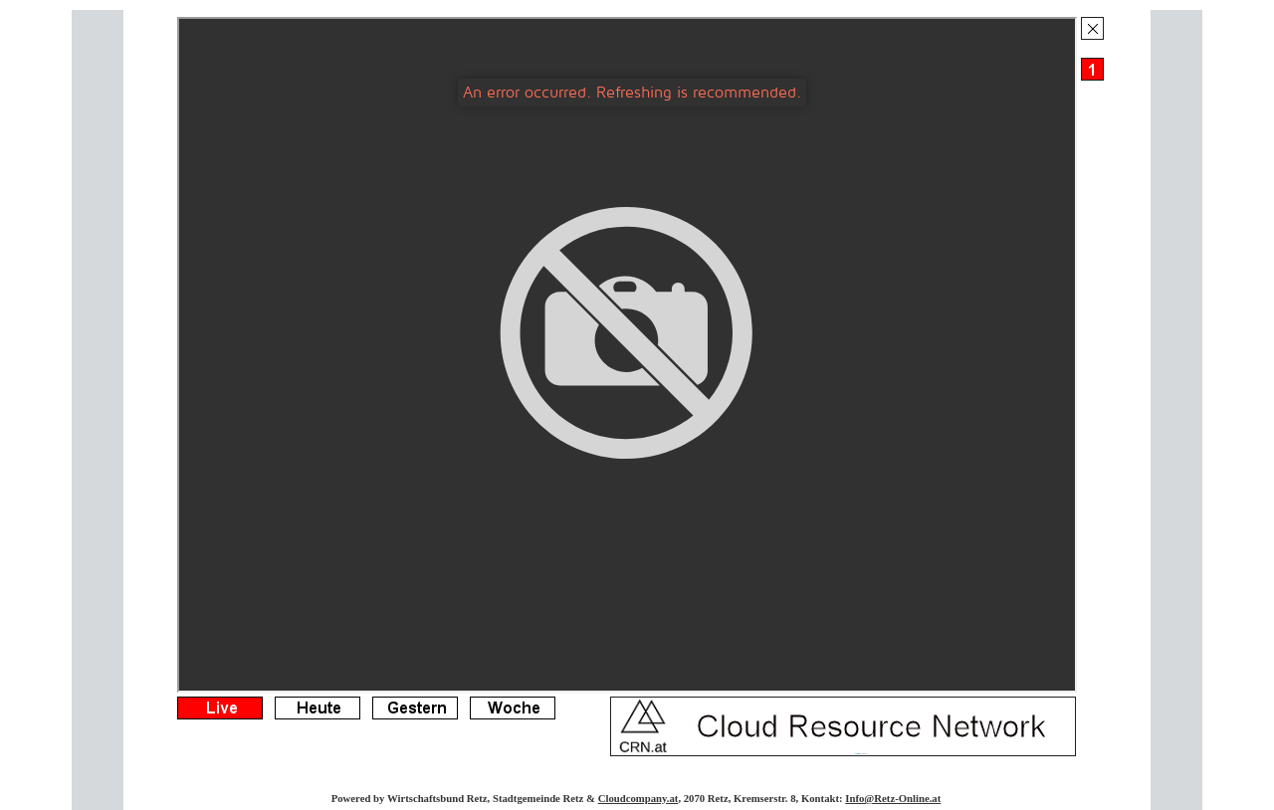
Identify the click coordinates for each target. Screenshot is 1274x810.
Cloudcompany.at (638, 798)
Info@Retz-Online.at (893, 798)
